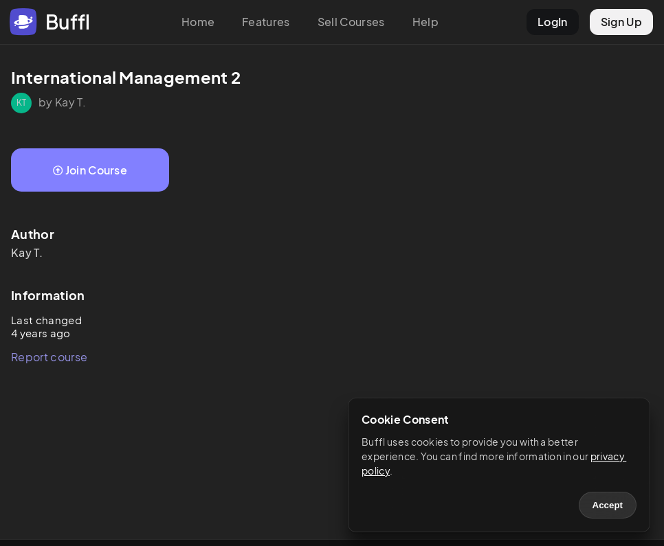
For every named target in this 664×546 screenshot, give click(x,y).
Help (425, 21)
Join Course (90, 170)
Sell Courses (351, 21)
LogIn (553, 21)
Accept (608, 505)
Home (197, 21)
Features (266, 21)
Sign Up (621, 21)
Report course (49, 357)
